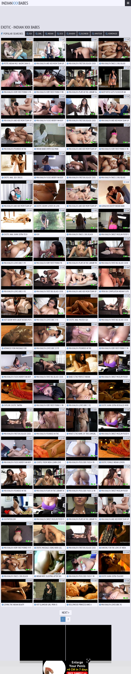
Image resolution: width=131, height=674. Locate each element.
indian (49, 33)
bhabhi (71, 33)
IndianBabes (15, 3)
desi (60, 33)
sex (29, 33)
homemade (111, 33)
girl (39, 33)
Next (65, 613)
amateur (97, 33)
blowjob (83, 33)
